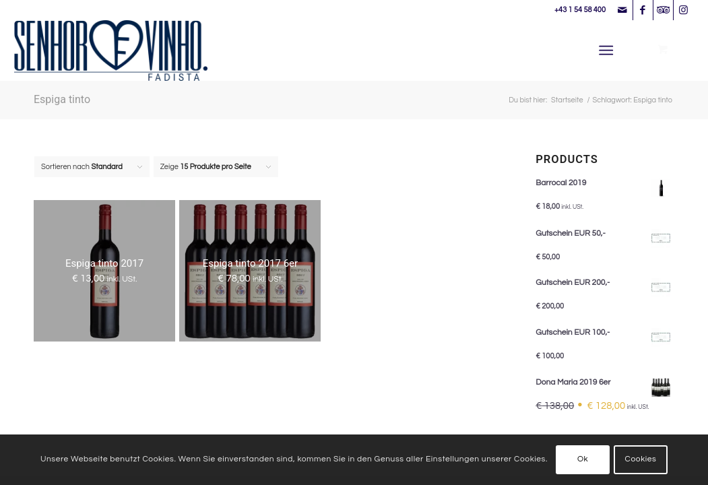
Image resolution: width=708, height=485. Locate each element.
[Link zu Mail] (623, 10)
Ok (582, 459)
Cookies (641, 459)
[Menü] (607, 50)
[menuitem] (609, 50)
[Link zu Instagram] (684, 10)
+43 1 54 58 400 (580, 9)
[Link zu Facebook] (643, 10)
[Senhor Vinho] (110, 50)
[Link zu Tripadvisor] (663, 10)
